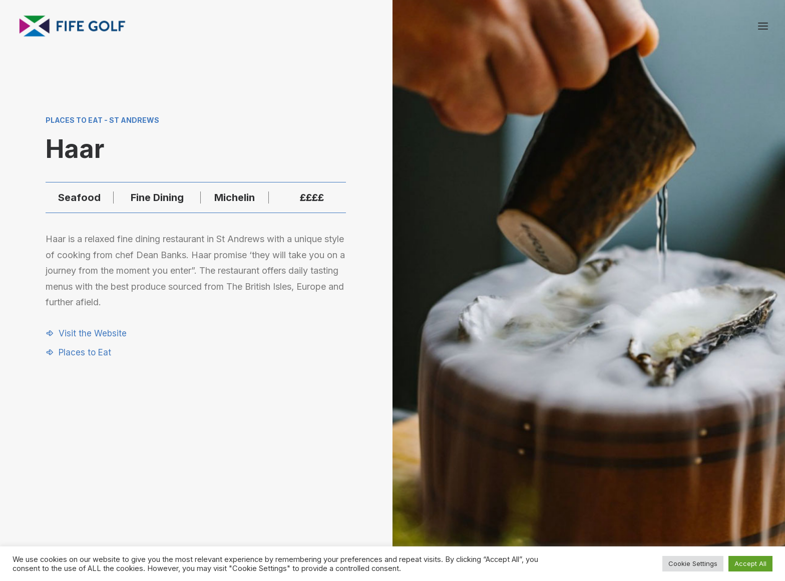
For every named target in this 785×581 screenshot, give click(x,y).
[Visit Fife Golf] (72, 26)
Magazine (626, 488)
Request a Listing (535, 462)
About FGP (628, 462)
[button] (86, 333)
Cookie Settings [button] (692, 563)
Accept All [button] (750, 563)
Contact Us (629, 475)
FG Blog (623, 501)
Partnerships (527, 475)
